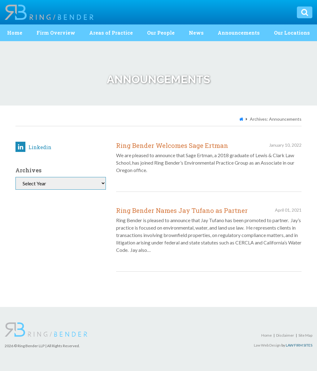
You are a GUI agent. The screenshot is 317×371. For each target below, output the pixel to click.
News (196, 32)
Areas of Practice (111, 32)
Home (14, 32)
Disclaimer (285, 335)
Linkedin (33, 147)
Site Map (305, 335)
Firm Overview (56, 32)
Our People (161, 32)
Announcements (239, 32)
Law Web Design (267, 345)
